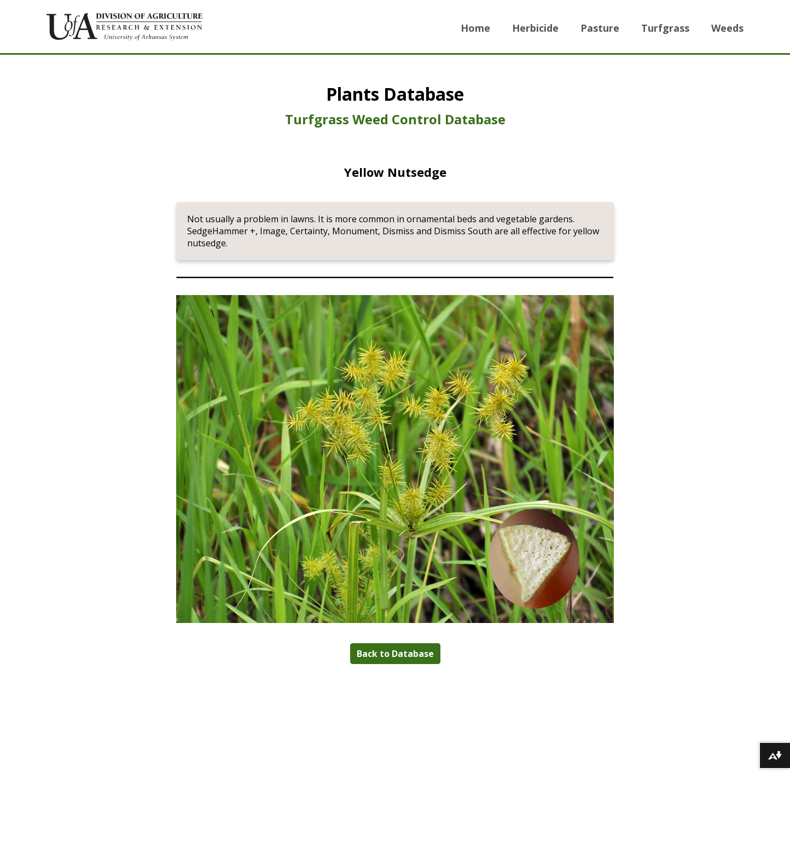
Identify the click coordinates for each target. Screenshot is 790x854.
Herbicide (535, 27)
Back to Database (395, 654)
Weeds (727, 27)
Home (475, 27)
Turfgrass (665, 27)
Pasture (599, 27)
